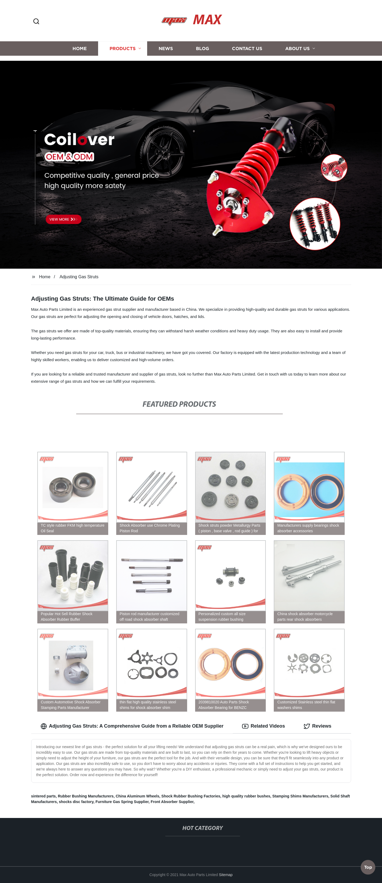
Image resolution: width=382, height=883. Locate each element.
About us (297, 46)
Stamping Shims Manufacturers (300, 796)
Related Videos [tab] (263, 726)
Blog (202, 46)
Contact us (247, 46)
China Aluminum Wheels (137, 796)
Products (123, 46)
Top (368, 868)
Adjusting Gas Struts (78, 277)
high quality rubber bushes (246, 796)
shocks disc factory (76, 802)
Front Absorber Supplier (172, 802)
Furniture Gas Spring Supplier (121, 802)
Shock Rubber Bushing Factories (190, 796)
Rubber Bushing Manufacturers (86, 796)
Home (80, 46)
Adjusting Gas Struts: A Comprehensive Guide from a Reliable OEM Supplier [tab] (132, 726)
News (166, 46)
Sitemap (225, 875)
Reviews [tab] (317, 726)
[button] (36, 22)
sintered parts (43, 796)
